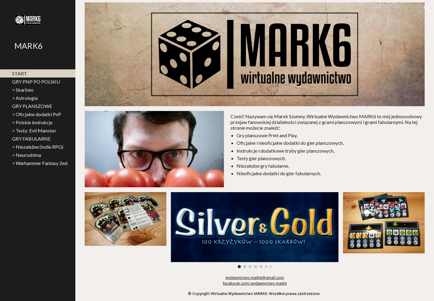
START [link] (19, 73)
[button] (427, 8)
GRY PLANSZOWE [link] (32, 106)
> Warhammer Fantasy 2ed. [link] (40, 163)
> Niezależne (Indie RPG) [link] (37, 147)
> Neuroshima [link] (26, 155)
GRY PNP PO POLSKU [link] (36, 81)
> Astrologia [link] (25, 98)
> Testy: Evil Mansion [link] (34, 130)
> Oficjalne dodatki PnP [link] (36, 114)
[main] (326, 145)
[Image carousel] (255, 230)
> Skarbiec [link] (23, 90)
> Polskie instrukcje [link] (32, 122)
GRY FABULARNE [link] (31, 138)
